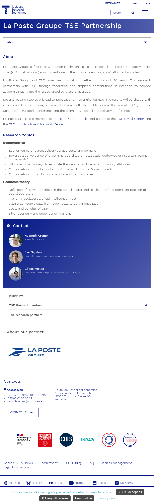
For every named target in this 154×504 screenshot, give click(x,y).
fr (135, 3)
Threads (12, 483)
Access (9, 463)
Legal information (16, 467)
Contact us (18, 412)
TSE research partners (26, 315)
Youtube (77, 483)
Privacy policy (107, 498)
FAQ (91, 463)
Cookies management (116, 463)
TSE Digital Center (130, 119)
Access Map (13, 389)
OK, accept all (130, 492)
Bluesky (34, 483)
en (148, 3)
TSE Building (73, 463)
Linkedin (100, 483)
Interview (16, 296)
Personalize (83, 498)
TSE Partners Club (73, 119)
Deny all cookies (55, 498)
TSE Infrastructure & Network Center (36, 124)
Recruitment (49, 463)
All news (27, 463)
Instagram (124, 483)
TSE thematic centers (25, 305)
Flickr (55, 483)
